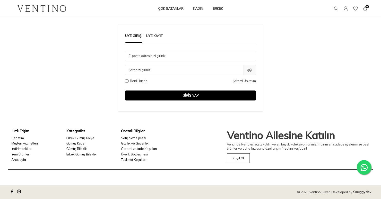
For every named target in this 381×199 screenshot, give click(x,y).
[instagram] (20, 192)
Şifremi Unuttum (244, 81)
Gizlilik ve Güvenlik (134, 143)
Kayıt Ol (238, 158)
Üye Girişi (133, 36)
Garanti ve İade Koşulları (139, 149)
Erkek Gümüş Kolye (80, 138)
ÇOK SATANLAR (170, 8)
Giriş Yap (190, 95)
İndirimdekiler (21, 149)
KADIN (198, 8)
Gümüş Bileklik (76, 149)
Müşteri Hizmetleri (24, 143)
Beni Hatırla (136, 81)
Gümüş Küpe (75, 143)
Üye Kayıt (154, 36)
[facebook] (13, 192)
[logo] (41, 8)
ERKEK (218, 8)
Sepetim (17, 138)
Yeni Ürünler (20, 154)
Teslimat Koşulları (133, 160)
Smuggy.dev (362, 192)
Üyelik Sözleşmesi (134, 154)
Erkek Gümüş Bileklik (81, 154)
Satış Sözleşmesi (133, 138)
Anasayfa (18, 160)
